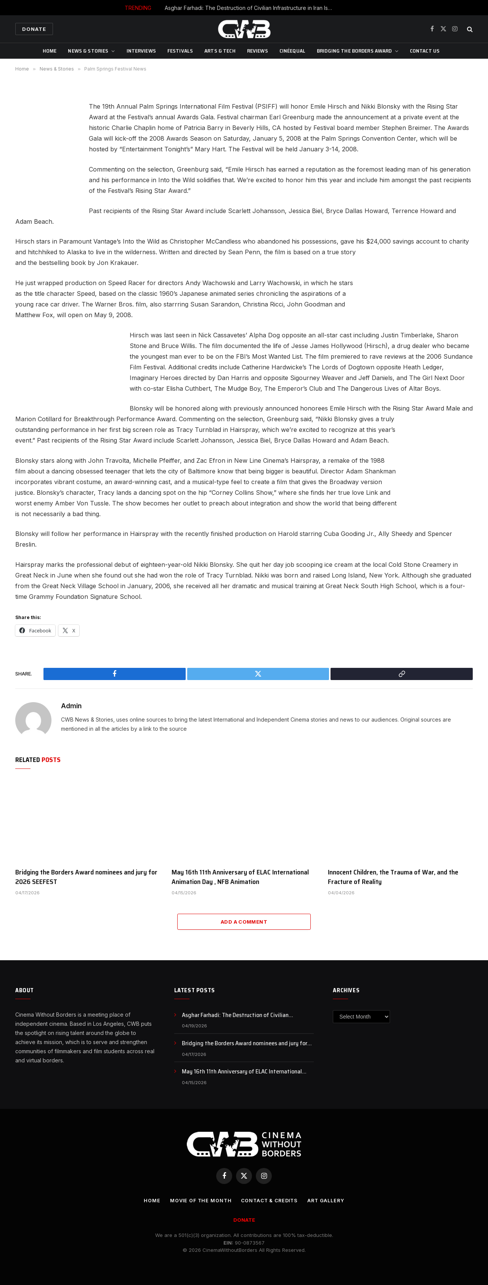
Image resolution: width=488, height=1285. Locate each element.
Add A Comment (244, 922)
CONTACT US (425, 51)
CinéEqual (292, 51)
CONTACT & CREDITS (269, 1200)
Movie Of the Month (198, 1200)
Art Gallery (328, 1200)
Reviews (257, 51)
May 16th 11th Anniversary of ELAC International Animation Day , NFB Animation (240, 877)
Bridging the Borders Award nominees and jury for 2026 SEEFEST (86, 877)
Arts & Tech (220, 51)
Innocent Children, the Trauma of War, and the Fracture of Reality (393, 877)
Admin (71, 706)
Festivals (180, 51)
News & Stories (88, 51)
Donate (34, 29)
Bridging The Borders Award (354, 51)
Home (50, 51)
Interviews (141, 51)
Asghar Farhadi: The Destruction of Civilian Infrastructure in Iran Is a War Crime (250, 8)
